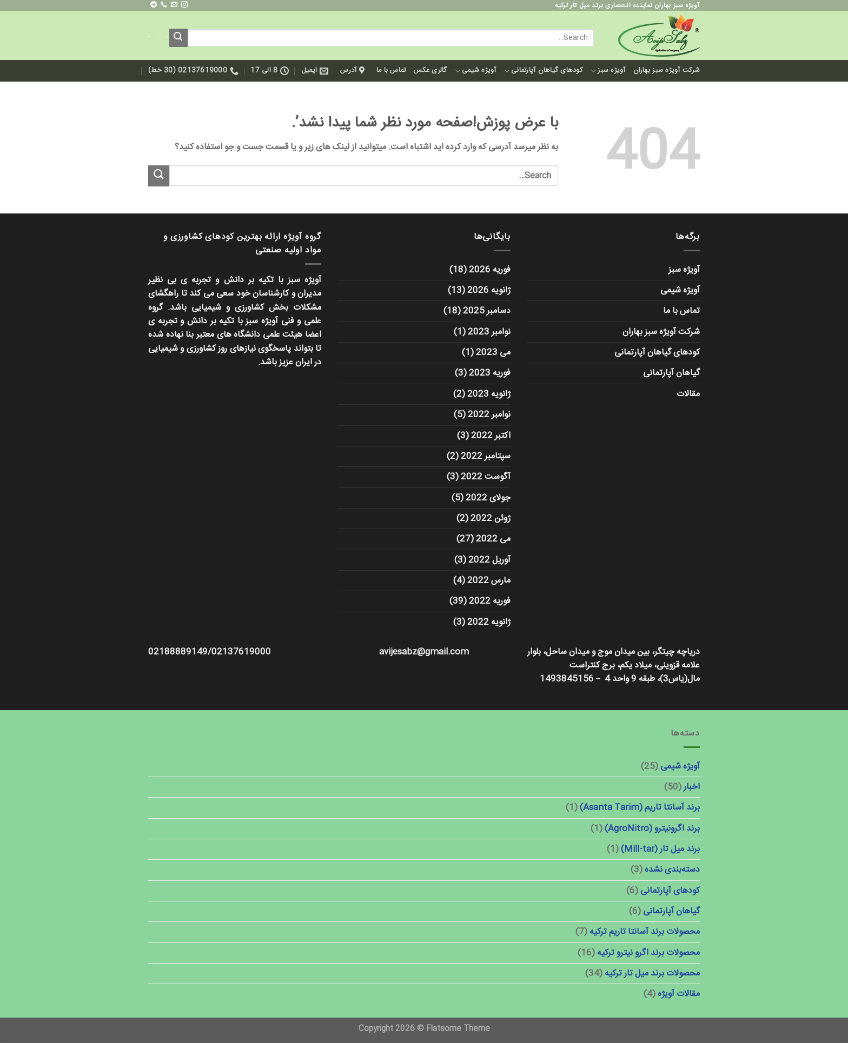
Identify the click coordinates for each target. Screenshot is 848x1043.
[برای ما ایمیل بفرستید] (174, 5)
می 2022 (493, 539)
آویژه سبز (608, 70)
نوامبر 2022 (489, 414)
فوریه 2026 (490, 270)
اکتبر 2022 (491, 436)
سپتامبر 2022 (486, 456)
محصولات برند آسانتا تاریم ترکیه (644, 932)
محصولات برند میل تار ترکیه (652, 973)
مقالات (688, 394)
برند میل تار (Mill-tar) (660, 849)
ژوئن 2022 (491, 518)
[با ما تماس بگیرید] (164, 5)
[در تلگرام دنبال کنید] (153, 5)
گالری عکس (430, 70)
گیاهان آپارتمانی (671, 373)
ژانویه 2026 (489, 290)
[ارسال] (178, 37)
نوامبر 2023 (489, 332)
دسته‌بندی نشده (672, 870)
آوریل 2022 (489, 560)
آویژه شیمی (475, 70)
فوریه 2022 (490, 601)
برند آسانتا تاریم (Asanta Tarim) (640, 807)
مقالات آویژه (679, 994)
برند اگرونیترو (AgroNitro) (652, 828)
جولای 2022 (488, 498)
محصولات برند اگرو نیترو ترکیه (648, 953)
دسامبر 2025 (487, 311)
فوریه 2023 (490, 373)
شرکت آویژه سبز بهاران (666, 70)
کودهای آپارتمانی (670, 891)
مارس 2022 (489, 580)
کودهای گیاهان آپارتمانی (543, 70)
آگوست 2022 (486, 477)
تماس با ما (391, 70)
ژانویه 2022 (489, 622)
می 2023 (493, 352)
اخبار (692, 787)
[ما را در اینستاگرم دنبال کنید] (184, 5)
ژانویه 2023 (489, 394)
